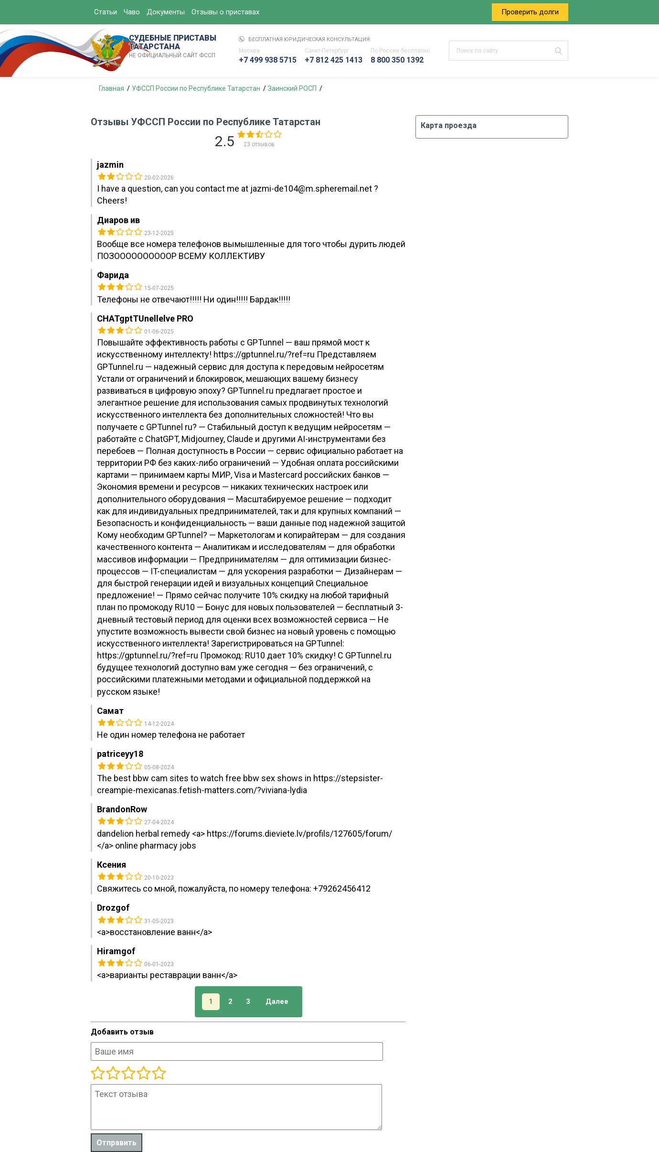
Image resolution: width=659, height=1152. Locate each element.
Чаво (132, 12)
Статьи (105, 12)
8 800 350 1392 (397, 60)
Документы (166, 12)
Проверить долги (530, 12)
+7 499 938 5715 (268, 60)
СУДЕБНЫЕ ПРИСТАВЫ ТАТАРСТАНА (174, 47)
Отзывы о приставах (225, 12)
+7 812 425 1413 (333, 60)
